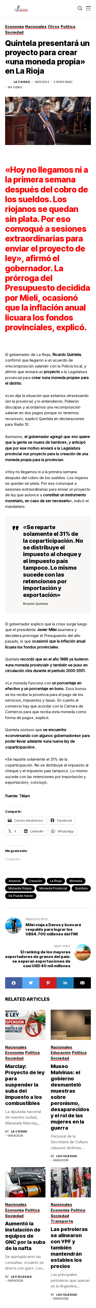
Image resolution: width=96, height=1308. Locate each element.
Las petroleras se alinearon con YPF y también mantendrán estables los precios (69, 1247)
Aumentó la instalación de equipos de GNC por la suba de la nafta (25, 1235)
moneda (76, 881)
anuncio (14, 881)
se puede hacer (20, 896)
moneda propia (19, 888)
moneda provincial (53, 888)
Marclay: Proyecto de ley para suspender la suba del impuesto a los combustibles (25, 1084)
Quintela (81, 888)
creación (35, 881)
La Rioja (56, 881)
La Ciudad (22, 82)
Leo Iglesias (66, 1156)
